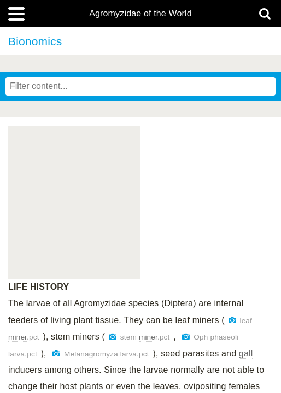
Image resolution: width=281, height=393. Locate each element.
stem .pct (145, 337)
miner (17, 337)
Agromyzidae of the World (140, 13)
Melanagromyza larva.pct (106, 354)
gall (246, 353)
